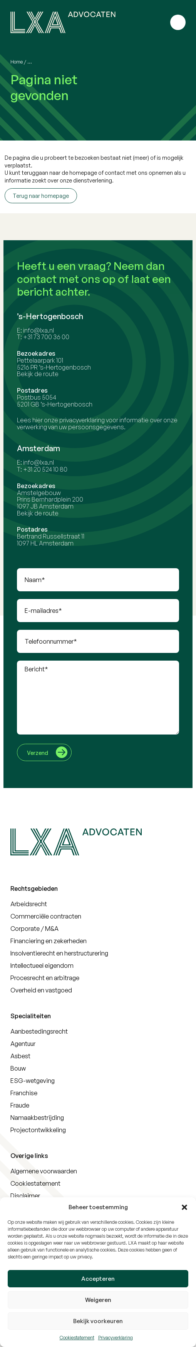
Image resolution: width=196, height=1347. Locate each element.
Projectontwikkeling (38, 1130)
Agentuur (22, 1043)
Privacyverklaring (115, 1337)
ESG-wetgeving (32, 1080)
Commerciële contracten (45, 916)
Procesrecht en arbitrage (44, 978)
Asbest (20, 1056)
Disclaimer (25, 1196)
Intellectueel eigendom (42, 965)
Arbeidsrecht (28, 904)
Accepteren (98, 1278)
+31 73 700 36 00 (47, 337)
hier (39, 420)
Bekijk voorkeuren (98, 1321)
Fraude (19, 1105)
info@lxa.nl (39, 330)
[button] (184, 1207)
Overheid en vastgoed (41, 990)
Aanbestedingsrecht (39, 1031)
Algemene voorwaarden (43, 1171)
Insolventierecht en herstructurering (59, 953)
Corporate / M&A (34, 928)
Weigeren (98, 1299)
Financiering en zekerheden (48, 941)
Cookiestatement (77, 1337)
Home (16, 62)
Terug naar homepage (41, 195)
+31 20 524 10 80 (46, 469)
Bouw (18, 1068)
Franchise (23, 1093)
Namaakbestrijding (37, 1117)
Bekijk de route (39, 374)
